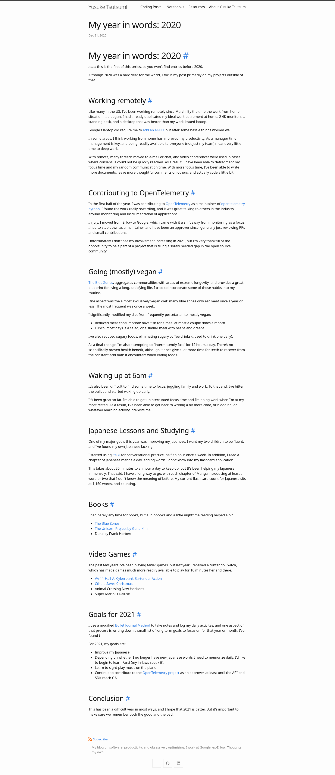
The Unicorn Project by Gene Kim (121, 528)
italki (116, 455)
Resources (196, 6)
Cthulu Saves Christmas (113, 583)
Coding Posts (151, 6)
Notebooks (175, 6)
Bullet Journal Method (132, 625)
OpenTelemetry (178, 203)
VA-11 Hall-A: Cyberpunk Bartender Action (128, 578)
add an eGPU (153, 130)
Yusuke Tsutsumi (107, 7)
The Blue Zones (100, 282)
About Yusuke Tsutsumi (228, 6)
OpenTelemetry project (161, 672)
